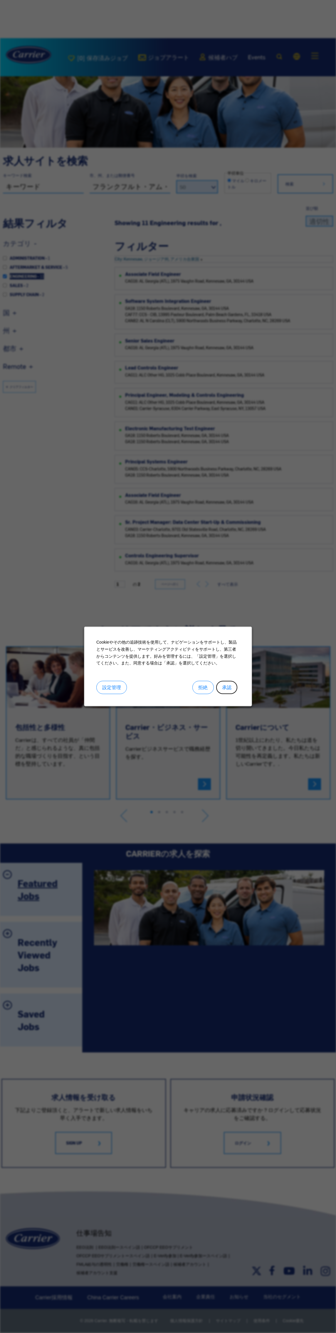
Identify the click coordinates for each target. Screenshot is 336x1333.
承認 (226, 687)
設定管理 (111, 687)
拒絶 (203, 687)
